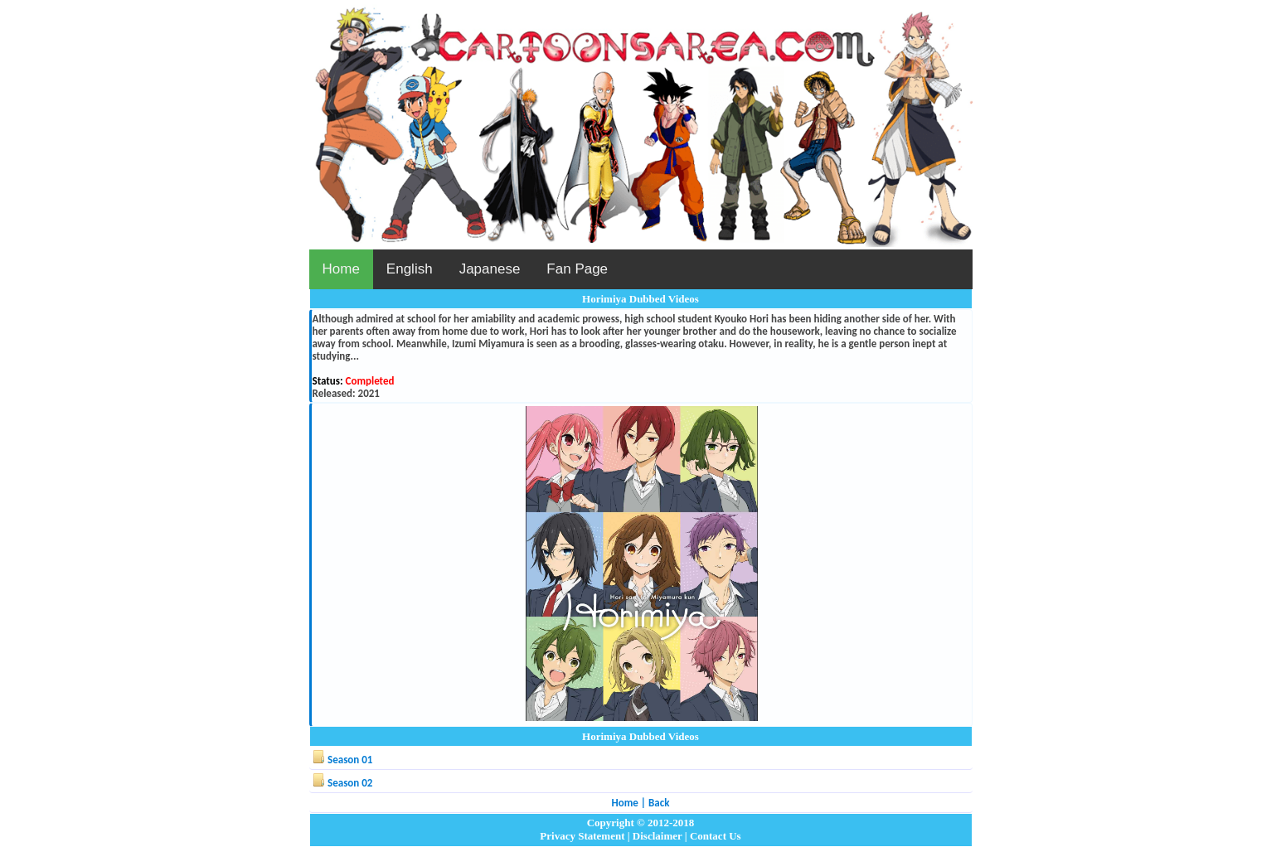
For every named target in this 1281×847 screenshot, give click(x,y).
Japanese (490, 269)
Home (341, 269)
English (409, 269)
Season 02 (350, 783)
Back (658, 802)
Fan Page (577, 269)
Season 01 (350, 759)
